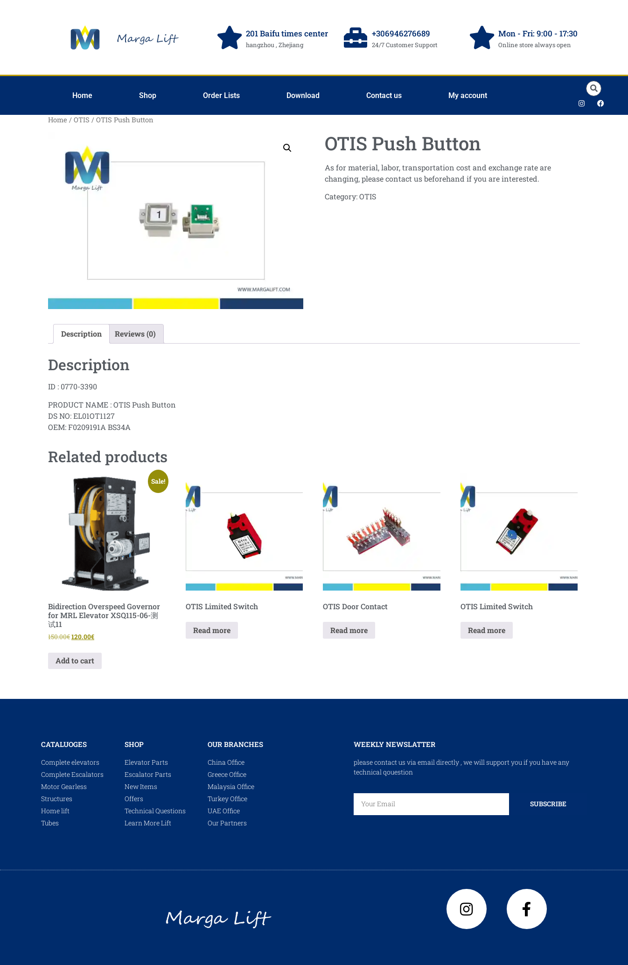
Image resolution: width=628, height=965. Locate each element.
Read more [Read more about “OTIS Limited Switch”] (211, 630)
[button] (593, 88)
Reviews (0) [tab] (135, 333)
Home (82, 95)
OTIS (82, 119)
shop (134, 744)
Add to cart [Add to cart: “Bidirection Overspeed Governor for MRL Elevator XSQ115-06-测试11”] (75, 660)
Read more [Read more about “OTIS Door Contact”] (349, 630)
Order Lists (221, 95)
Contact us (384, 95)
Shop (147, 95)
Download (303, 95)
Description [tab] (81, 333)
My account (467, 95)
